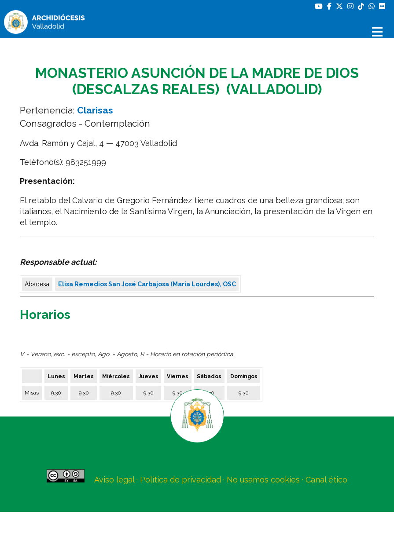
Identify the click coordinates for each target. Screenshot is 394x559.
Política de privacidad (180, 479)
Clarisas (95, 110)
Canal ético (326, 479)
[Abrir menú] (378, 32)
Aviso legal (114, 479)
